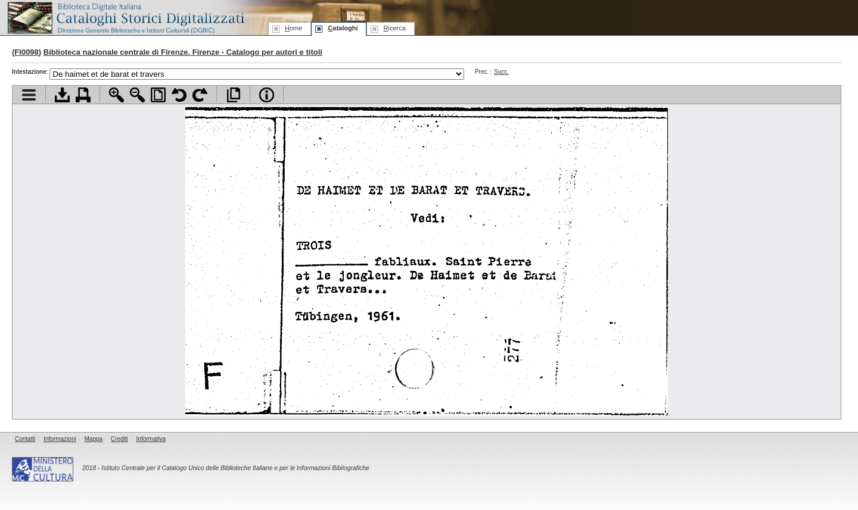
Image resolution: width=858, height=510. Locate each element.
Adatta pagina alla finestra (158, 94)
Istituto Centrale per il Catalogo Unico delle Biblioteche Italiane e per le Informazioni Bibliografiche (235, 468)
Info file (266, 94)
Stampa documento (83, 94)
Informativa (151, 439)
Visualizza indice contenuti (28, 94)
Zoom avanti (116, 94)
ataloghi (343, 28)
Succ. (501, 71)
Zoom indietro (137, 94)
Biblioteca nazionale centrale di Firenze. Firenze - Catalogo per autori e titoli (182, 52)
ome (293, 28)
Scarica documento (62, 94)
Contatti (25, 439)
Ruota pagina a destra (199, 94)
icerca (394, 28)
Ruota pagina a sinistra (179, 94)
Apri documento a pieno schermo (233, 94)
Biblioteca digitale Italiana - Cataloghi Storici (125, 17)
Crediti (119, 439)
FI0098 (26, 52)
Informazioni (59, 439)
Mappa (94, 439)
